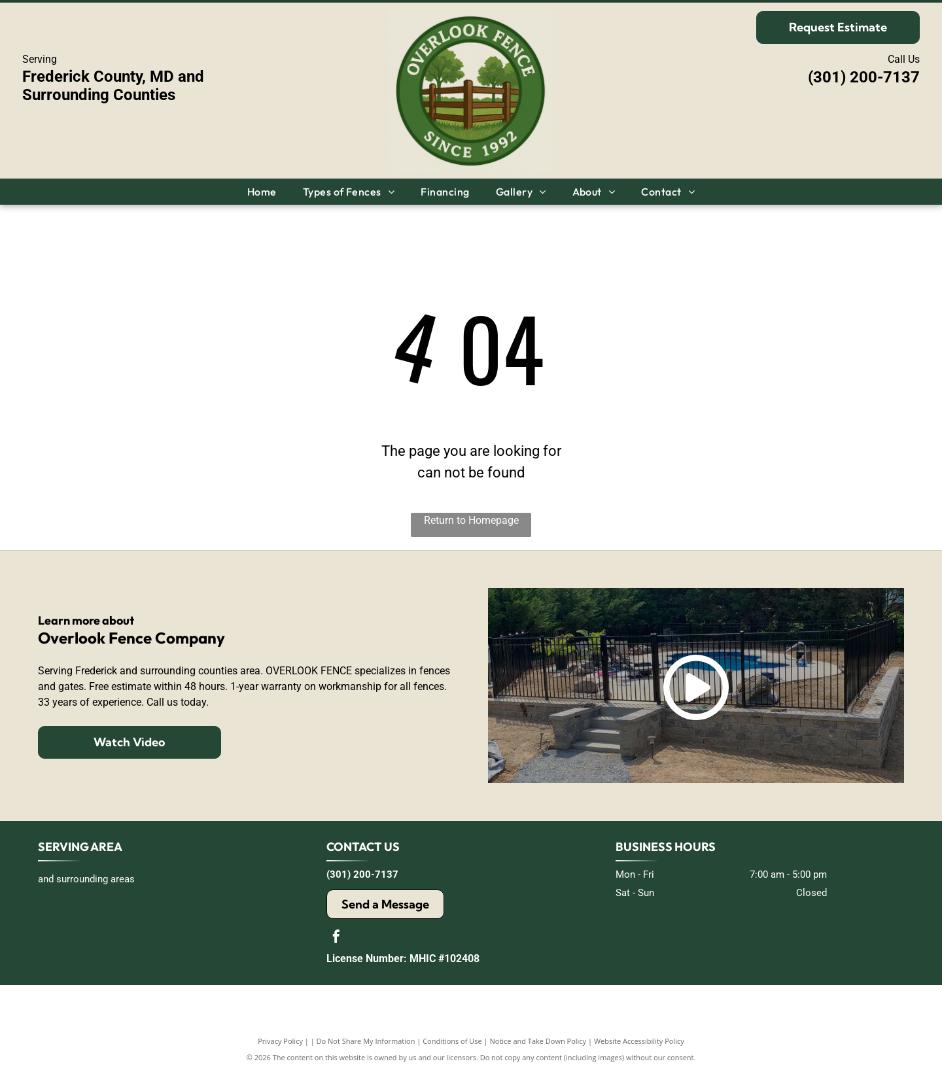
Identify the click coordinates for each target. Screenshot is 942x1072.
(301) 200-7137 (864, 77)
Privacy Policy (280, 1041)
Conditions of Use (452, 1041)
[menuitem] (262, 192)
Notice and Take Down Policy (538, 1041)
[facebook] (336, 938)
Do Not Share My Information (366, 1041)
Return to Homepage (471, 520)
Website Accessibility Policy (639, 1041)
